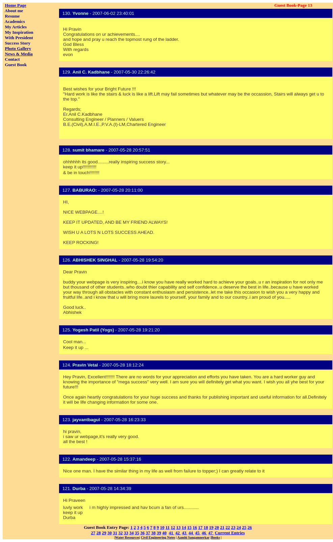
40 (164, 532)
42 (178, 532)
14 (184, 527)
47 (211, 532)
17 (200, 527)
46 (204, 532)
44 (191, 532)
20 (217, 527)
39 (159, 532)
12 (173, 527)
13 (178, 527)
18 (206, 527)
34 (131, 532)
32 (120, 532)
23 (233, 527)
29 (104, 532)
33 (126, 532)
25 (244, 527)
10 (162, 527)
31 (115, 532)
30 (109, 532)
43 (184, 532)
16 (195, 527)
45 (197, 532)
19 (211, 527)
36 (142, 532)
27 (93, 532)
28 (98, 532)
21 (222, 527)
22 (228, 527)
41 (171, 532)
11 (167, 527)
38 (153, 532)
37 (148, 532)
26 (250, 527)
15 (189, 527)
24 (239, 527)
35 (137, 532)
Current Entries (230, 532)
